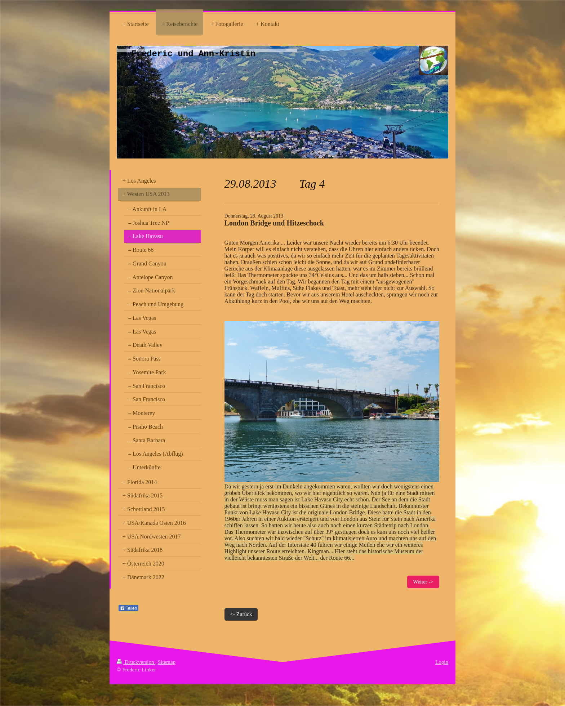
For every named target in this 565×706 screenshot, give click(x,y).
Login (441, 662)
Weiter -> (423, 582)
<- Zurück (241, 614)
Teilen (128, 608)
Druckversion (136, 662)
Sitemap (166, 662)
